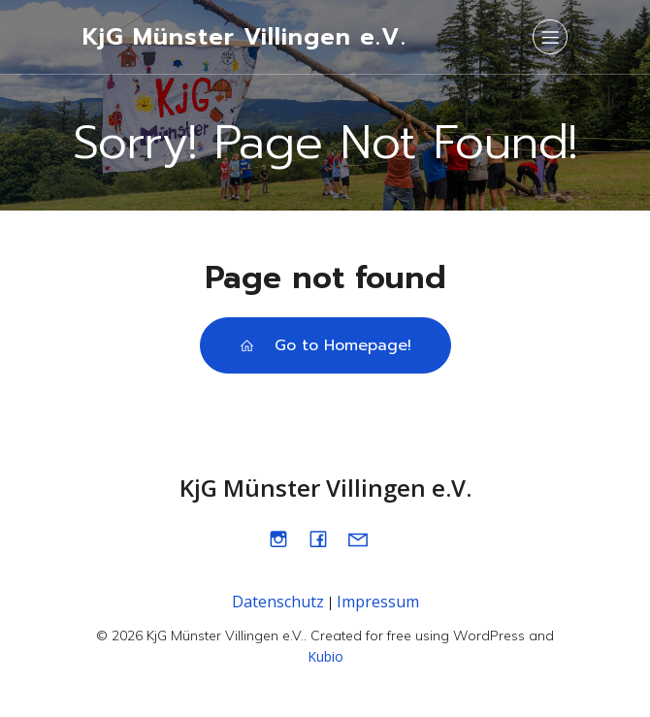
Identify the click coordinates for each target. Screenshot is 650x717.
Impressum (378, 601)
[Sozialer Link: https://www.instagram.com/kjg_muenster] (286, 538)
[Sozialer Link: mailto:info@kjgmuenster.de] (365, 538)
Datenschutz (278, 601)
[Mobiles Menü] (550, 36)
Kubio (325, 656)
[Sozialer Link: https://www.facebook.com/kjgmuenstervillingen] (325, 538)
